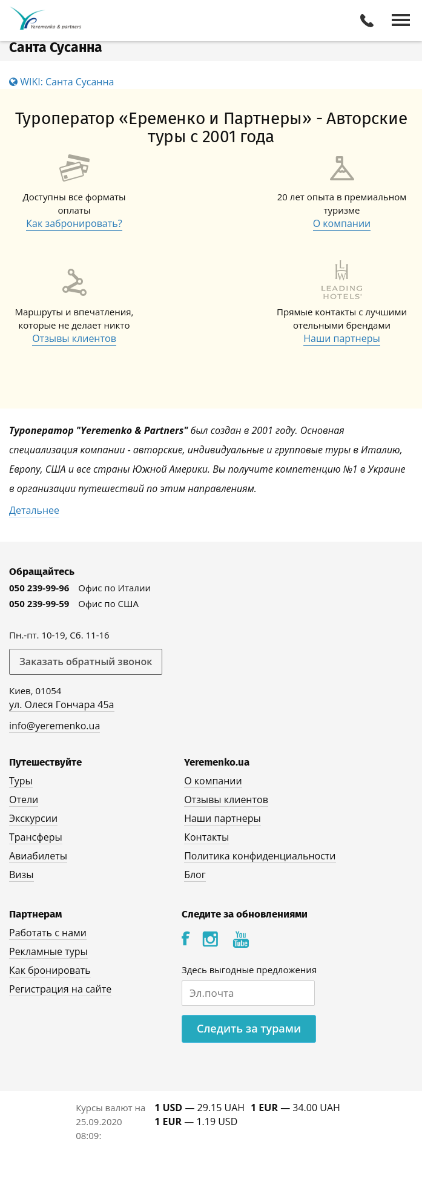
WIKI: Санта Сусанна (61, 81)
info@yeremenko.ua (54, 725)
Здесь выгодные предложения (249, 970)
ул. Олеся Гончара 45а (61, 704)
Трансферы (35, 837)
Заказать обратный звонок (85, 661)
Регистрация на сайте (60, 989)
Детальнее (34, 510)
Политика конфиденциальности (259, 855)
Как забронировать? (74, 223)
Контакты (206, 837)
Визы (21, 874)
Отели (23, 799)
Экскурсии (33, 818)
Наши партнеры (341, 338)
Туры (21, 780)
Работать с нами (48, 932)
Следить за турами (249, 1028)
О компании (342, 223)
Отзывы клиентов (74, 338)
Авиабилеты (38, 855)
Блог (194, 874)
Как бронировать (50, 970)
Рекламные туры (48, 951)
